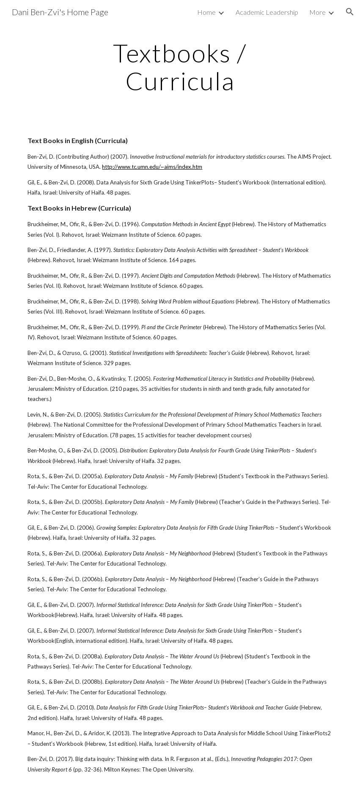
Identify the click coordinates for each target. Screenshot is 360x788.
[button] (350, 12)
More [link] (317, 12)
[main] (179, 66)
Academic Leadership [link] (267, 12)
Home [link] (206, 12)
